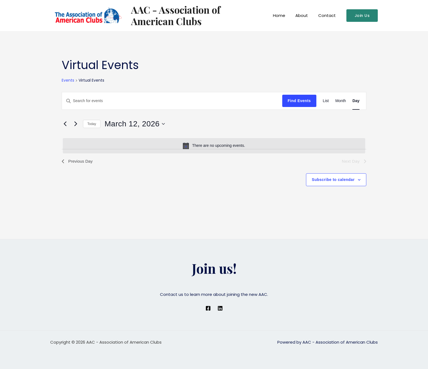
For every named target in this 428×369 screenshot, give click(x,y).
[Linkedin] (220, 308)
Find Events (299, 101)
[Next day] (75, 124)
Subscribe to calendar (333, 180)
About (305, 15)
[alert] (214, 145)
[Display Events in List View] (326, 100)
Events (68, 80)
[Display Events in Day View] (355, 100)
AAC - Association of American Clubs (198, 15)
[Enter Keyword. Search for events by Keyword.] (172, 100)
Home (284, 15)
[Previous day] (65, 124)
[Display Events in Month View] (340, 100)
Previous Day (78, 161)
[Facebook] (208, 308)
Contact (328, 15)
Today (91, 124)
